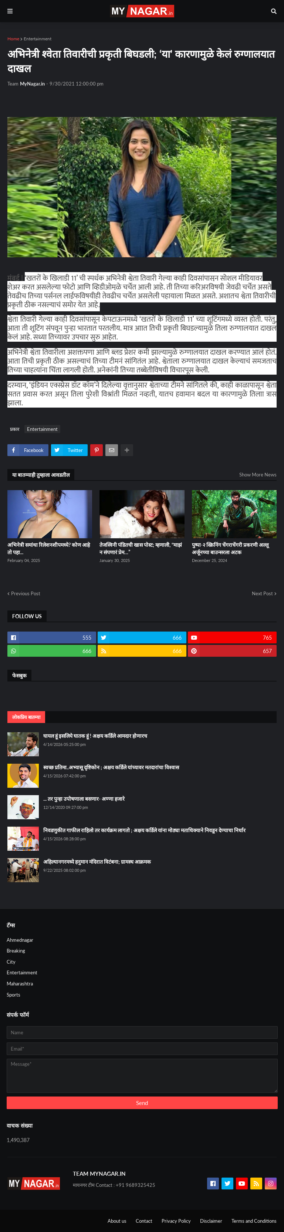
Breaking (16, 951)
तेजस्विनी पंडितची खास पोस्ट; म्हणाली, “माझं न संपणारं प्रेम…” (140, 548)
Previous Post (25, 593)
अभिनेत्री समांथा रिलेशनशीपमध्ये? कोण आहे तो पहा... (48, 548)
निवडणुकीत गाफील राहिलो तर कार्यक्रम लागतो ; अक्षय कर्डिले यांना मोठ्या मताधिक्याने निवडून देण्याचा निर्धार (144, 830)
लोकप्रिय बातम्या (26, 717)
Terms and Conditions (254, 1221)
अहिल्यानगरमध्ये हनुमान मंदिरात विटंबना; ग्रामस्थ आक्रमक (97, 861)
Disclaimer (211, 1221)
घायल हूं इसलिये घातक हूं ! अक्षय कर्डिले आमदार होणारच (95, 736)
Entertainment (37, 38)
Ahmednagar (20, 940)
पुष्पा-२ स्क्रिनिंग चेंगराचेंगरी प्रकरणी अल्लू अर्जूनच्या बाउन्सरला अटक (230, 548)
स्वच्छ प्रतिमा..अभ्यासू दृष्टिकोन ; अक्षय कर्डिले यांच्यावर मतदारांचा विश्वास (111, 767)
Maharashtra (20, 984)
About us (117, 1221)
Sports (13, 995)
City (11, 962)
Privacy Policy (176, 1221)
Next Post (262, 593)
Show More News (258, 475)
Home (13, 38)
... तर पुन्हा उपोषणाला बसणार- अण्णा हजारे (84, 799)
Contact (144, 1221)
